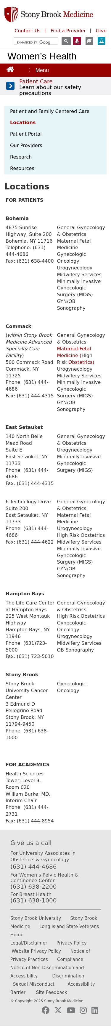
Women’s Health (42, 56)
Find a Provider (68, 31)
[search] (33, 42)
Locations (23, 122)
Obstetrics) (80, 362)
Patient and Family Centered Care (49, 111)
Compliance (70, 959)
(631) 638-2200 (33, 886)
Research (21, 157)
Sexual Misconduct (33, 984)
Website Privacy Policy (36, 951)
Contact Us (27, 31)
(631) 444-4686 (33, 866)
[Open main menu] (38, 70)
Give (101, 31)
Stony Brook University (35, 918)
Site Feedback (51, 992)
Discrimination (68, 976)
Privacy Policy (72, 943)
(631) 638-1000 (33, 900)
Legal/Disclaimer (28, 943)
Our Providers (26, 145)
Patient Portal (26, 134)
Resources (22, 168)
